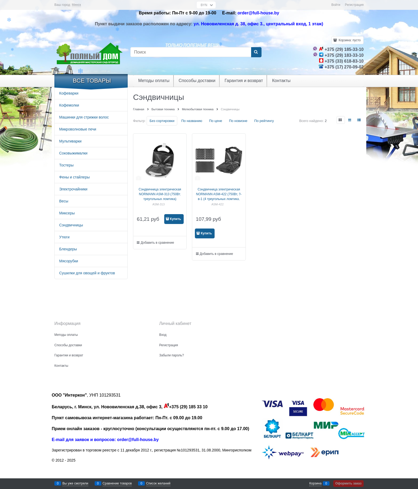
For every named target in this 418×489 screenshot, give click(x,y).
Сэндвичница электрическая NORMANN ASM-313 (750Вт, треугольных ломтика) (160, 194)
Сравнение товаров (117, 483)
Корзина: (349, 40)
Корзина (315, 483)
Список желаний (158, 483)
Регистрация (354, 5)
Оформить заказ (348, 483)
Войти (335, 5)
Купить (175, 219)
